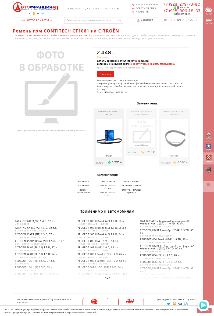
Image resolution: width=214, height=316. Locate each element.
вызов (208, 22)
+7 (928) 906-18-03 (181, 11)
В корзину (105, 73)
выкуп (208, 11)
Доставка (92, 9)
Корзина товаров (183, 20)
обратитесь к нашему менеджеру (153, 63)
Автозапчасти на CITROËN (42, 35)
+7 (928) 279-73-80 (181, 4)
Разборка (73, 9)
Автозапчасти (35, 20)
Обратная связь (146, 9)
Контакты (112, 9)
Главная (19, 35)
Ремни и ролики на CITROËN (76, 35)
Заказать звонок (147, 5)
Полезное (142, 12)
